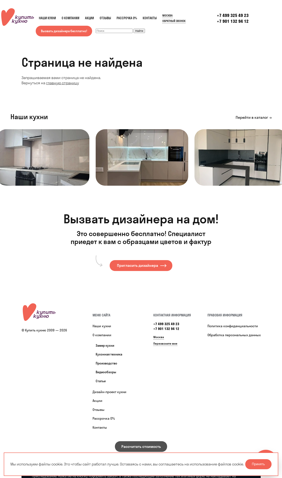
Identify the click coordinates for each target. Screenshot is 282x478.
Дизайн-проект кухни (109, 392)
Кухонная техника (109, 354)
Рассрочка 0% (127, 18)
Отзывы (105, 18)
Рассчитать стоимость (141, 446)
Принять (258, 464)
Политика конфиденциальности (232, 326)
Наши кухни (47, 18)
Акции (89, 18)
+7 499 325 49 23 (166, 324)
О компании (70, 18)
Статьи (101, 381)
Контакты (150, 18)
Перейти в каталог (252, 117)
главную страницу (62, 83)
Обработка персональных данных (234, 335)
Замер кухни (105, 346)
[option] (142, 157)
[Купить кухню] (39, 312)
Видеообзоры (106, 372)
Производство (106, 363)
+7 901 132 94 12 (233, 21)
